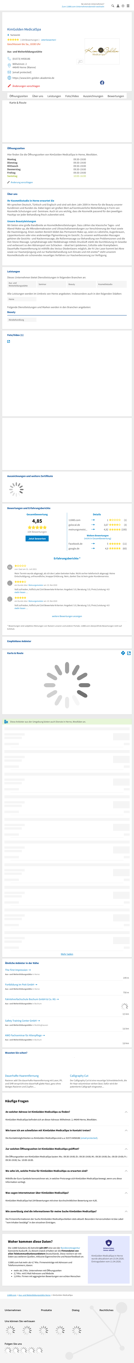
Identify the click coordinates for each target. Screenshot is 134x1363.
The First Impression (16, 969)
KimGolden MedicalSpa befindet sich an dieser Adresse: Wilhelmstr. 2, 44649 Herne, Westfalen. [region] (51, 1119)
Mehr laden (67, 954)
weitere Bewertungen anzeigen (67, 616)
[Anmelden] (119, 5)
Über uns (37, 96)
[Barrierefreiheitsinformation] (124, 5)
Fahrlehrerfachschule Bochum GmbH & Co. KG (30, 999)
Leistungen (54, 96)
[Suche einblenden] (114, 5)
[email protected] (89, 1137)
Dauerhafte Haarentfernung (22, 1075)
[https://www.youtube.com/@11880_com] (39, 1350)
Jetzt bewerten (37, 538)
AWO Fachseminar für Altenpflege (23, 1035)
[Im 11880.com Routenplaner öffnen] (123, 652)
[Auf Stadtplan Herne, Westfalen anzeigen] (129, 653)
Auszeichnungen (93, 96)
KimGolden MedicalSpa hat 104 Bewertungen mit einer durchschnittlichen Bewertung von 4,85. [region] (51, 1200)
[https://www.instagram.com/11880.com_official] (15, 1350)
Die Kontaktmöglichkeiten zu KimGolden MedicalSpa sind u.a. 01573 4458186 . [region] (52, 1137)
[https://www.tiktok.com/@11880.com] (23, 1350)
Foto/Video (72, 96)
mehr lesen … (21, 592)
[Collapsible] (126, 1111)
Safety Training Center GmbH (21, 1020)
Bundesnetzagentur (70, 1247)
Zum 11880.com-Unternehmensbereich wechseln (83, 6)
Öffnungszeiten (18, 96)
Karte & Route (17, 102)
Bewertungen (116, 96)
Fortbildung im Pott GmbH (19, 984)
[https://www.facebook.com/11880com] (8, 1350)
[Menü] (129, 5)
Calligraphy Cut (79, 1075)
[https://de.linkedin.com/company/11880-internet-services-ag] (31, 1350)
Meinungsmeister (35, 585)
